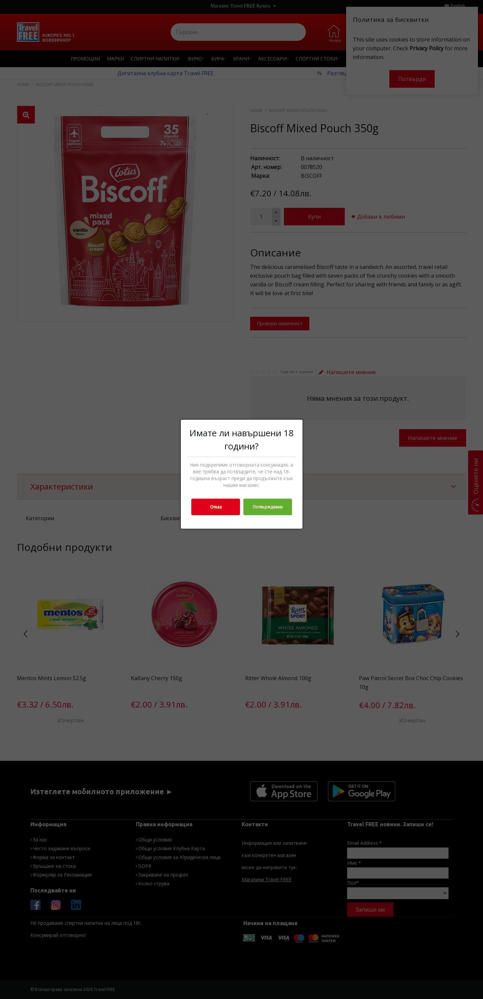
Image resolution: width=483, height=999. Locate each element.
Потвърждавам (268, 507)
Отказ (215, 507)
